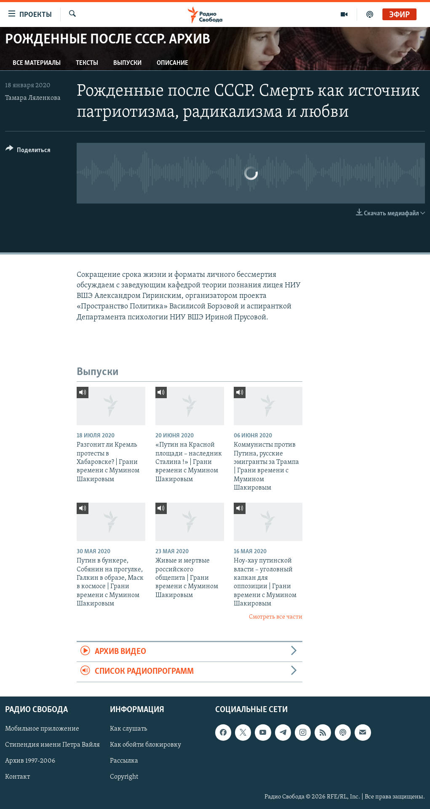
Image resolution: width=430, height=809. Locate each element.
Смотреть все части (275, 617)
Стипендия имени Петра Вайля (52, 745)
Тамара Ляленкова (33, 98)
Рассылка (124, 761)
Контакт (17, 777)
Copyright (124, 777)
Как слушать (128, 729)
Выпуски (127, 63)
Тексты (87, 63)
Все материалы (37, 63)
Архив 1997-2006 (30, 761)
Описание (172, 63)
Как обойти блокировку (145, 745)
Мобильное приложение (42, 729)
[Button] (28, 151)
